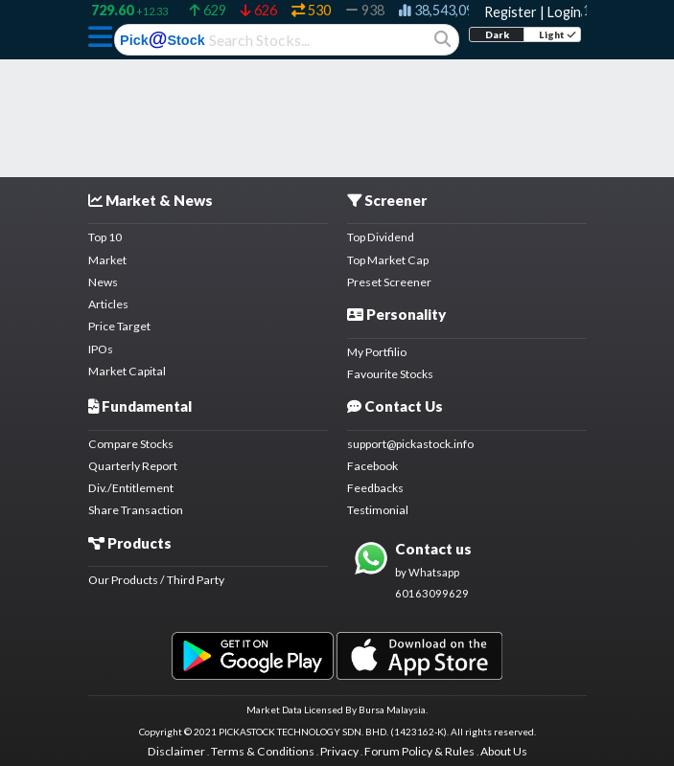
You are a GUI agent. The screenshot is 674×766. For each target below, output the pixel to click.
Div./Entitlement (131, 488)
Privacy (339, 751)
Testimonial (377, 510)
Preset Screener (389, 282)
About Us (503, 751)
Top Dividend (380, 237)
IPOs (100, 349)
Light (557, 34)
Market (107, 260)
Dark (497, 34)
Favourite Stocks (390, 374)
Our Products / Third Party (156, 580)
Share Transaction (135, 510)
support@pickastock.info (410, 444)
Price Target (119, 326)
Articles (108, 304)
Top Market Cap (388, 260)
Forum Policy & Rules (419, 751)
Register (510, 12)
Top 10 (105, 237)
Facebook (372, 466)
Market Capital (127, 371)
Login (564, 12)
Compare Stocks (131, 444)
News (103, 282)
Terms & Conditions (262, 751)
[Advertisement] (337, 107)
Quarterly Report (132, 466)
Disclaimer (176, 751)
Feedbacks (375, 488)
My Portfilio (377, 352)
